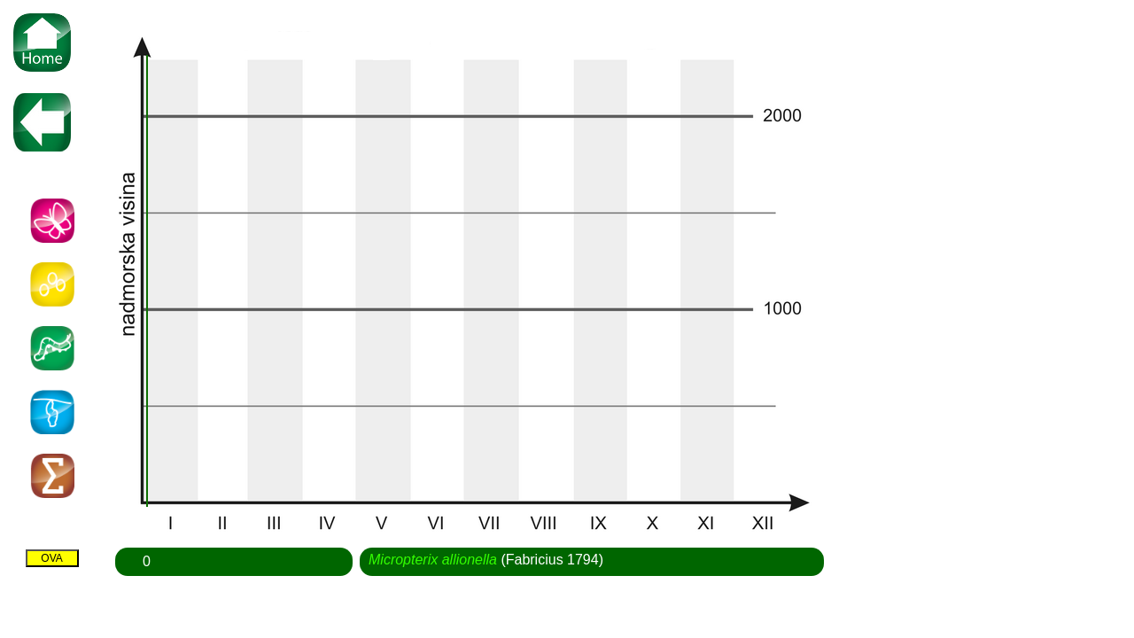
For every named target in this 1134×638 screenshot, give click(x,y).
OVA (51, 558)
